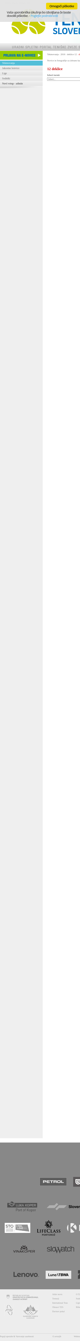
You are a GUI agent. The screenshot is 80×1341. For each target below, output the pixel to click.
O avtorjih (56, 1336)
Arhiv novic (57, 1294)
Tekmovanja (8, 63)
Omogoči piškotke (61, 6)
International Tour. (60, 1303)
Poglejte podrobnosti (44, 15)
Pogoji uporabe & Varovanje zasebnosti (17, 1336)
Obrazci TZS (57, 1307)
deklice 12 (72, 54)
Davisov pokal (58, 1311)
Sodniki (6, 78)
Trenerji (55, 1298)
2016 (63, 54)
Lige (4, 73)
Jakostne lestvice (10, 68)
